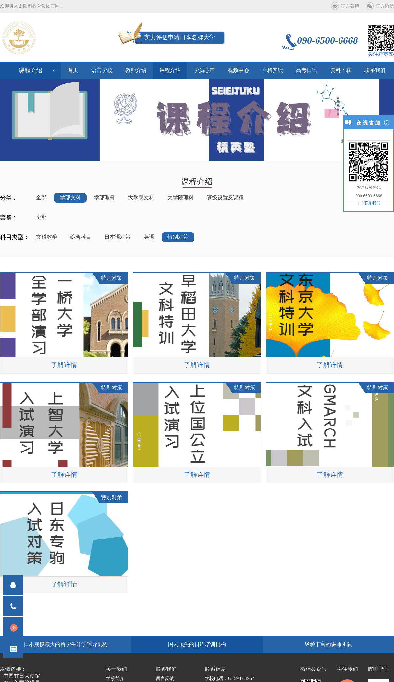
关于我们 (116, 669)
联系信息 (215, 669)
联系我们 (372, 203)
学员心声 (204, 70)
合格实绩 (272, 70)
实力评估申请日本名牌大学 (179, 37)
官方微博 (350, 6)
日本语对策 (117, 237)
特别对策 (177, 237)
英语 (149, 237)
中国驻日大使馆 (21, 676)
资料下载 (340, 70)
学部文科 (70, 198)
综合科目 (80, 237)
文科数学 (46, 237)
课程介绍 (170, 70)
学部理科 (104, 198)
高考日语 (306, 70)
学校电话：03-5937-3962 (229, 678)
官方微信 (385, 6)
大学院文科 (141, 198)
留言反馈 (165, 678)
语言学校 (101, 70)
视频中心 (238, 70)
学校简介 (115, 678)
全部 (41, 198)
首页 (73, 70)
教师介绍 (135, 70)
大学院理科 (180, 198)
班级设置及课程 (225, 198)
